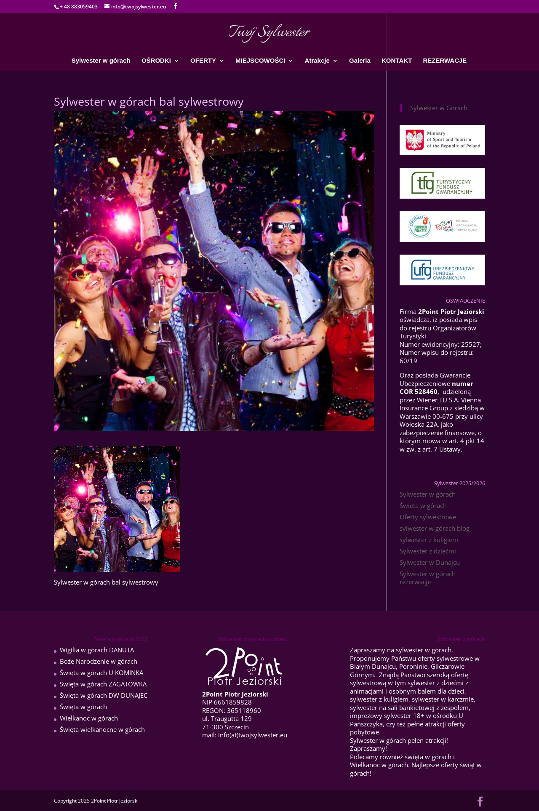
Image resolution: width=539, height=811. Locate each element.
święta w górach (428, 757)
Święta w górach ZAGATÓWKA (103, 684)
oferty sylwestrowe (445, 658)
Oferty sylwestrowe (428, 517)
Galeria (360, 61)
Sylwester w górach (101, 61)
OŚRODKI (156, 61)
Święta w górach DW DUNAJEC (103, 695)
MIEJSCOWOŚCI (260, 61)
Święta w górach (423, 505)
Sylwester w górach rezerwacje (428, 577)
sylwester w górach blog (435, 528)
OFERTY (203, 61)
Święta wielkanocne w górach (102, 729)
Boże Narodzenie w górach (98, 661)
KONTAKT (397, 61)
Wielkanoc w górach (89, 718)
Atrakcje (317, 61)
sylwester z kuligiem (429, 539)
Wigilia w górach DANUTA (97, 650)
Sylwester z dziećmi (428, 551)
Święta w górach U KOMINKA (101, 672)
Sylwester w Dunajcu (430, 562)
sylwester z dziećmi (436, 682)
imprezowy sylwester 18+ (387, 715)
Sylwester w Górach (438, 108)
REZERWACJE (445, 61)
